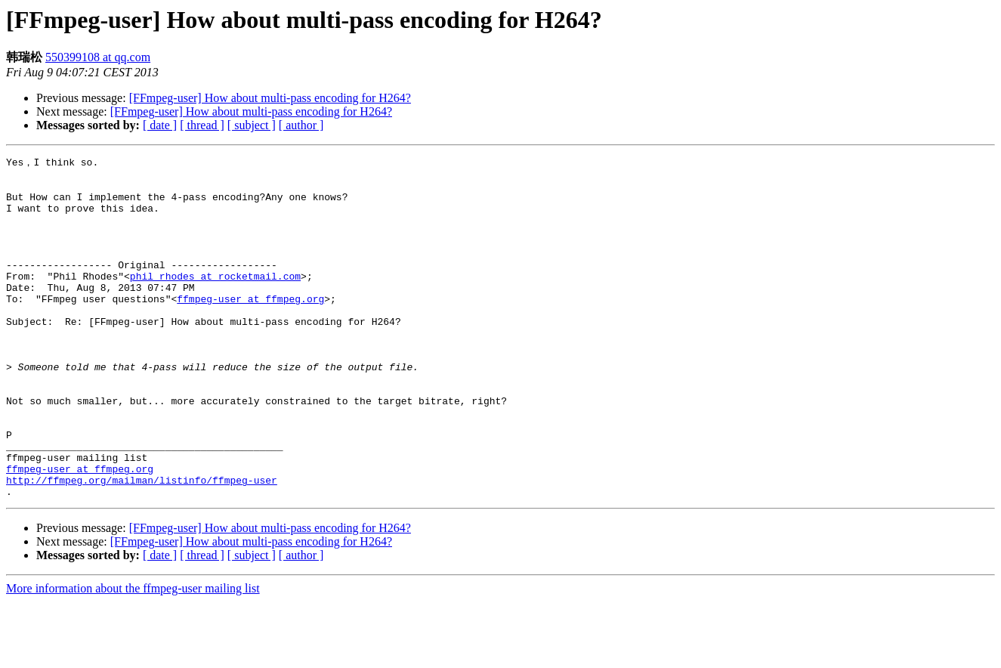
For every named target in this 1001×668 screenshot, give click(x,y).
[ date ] (160, 125)
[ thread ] (202, 125)
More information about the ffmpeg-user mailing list (133, 654)
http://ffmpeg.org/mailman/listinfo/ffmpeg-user (141, 544)
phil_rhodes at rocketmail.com (215, 299)
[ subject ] (251, 125)
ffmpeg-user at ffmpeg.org (250, 326)
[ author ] (301, 125)
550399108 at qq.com (97, 57)
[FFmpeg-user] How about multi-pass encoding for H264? (270, 97)
